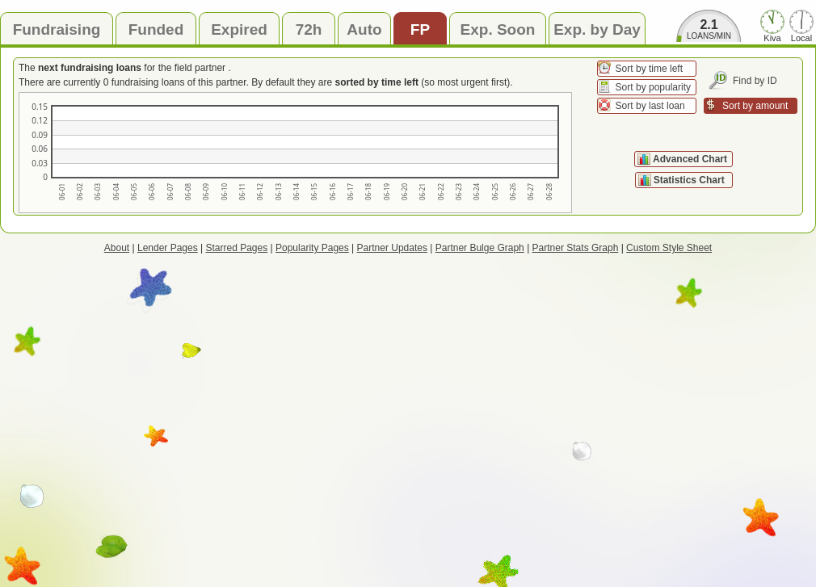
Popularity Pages (312, 248)
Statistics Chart (690, 180)
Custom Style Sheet (669, 248)
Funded (156, 29)
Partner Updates (392, 248)
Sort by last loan (650, 105)
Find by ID (755, 80)
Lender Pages (167, 248)
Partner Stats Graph (575, 248)
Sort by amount (755, 105)
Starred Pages (237, 248)
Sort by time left (649, 68)
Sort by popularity (653, 87)
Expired (239, 29)
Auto (364, 29)
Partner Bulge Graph (479, 248)
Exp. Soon (498, 29)
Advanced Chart (690, 159)
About (116, 248)
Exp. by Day (597, 29)
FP (420, 29)
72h (309, 29)
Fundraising (57, 29)
